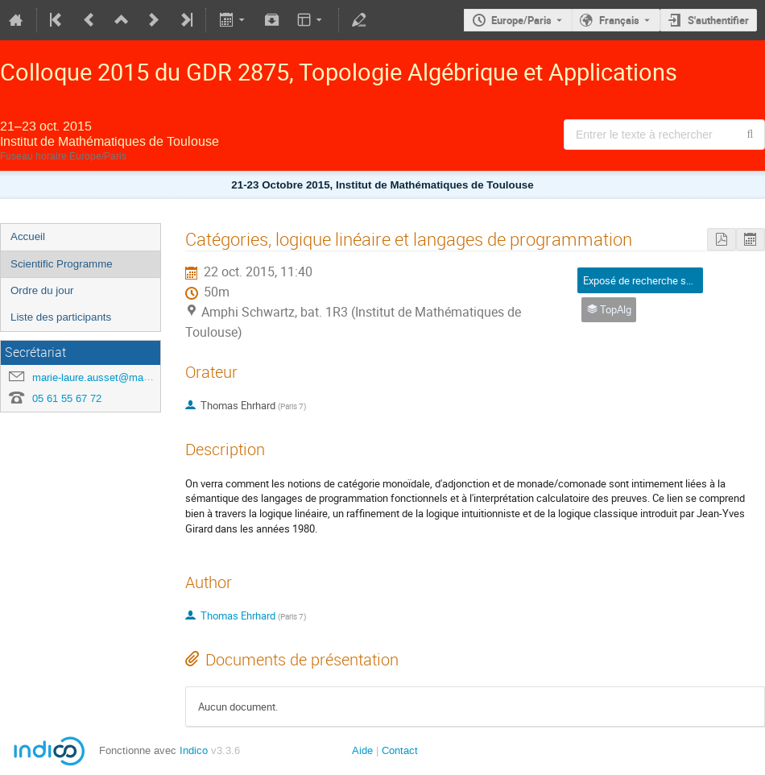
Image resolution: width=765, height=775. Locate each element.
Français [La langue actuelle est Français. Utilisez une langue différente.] (619, 20)
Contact (400, 750)
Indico (194, 750)
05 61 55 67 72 (66, 398)
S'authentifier (718, 20)
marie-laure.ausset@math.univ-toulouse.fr (129, 377)
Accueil (27, 236)
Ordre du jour (42, 290)
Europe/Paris (521, 20)
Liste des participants (60, 317)
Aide (362, 750)
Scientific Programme (61, 264)
